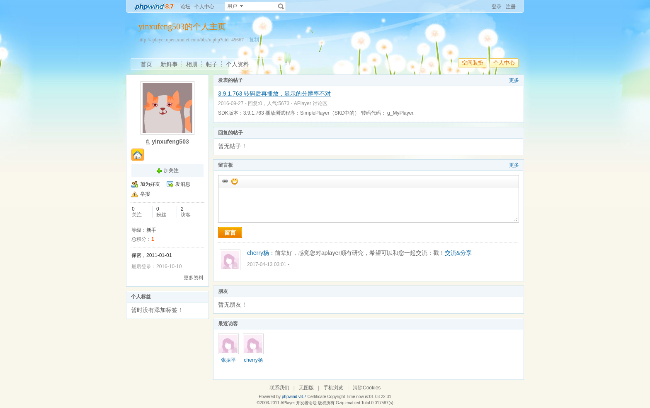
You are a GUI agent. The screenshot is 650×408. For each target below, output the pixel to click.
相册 (192, 64)
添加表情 (234, 181)
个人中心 (204, 6)
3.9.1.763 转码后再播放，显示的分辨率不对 (274, 93)
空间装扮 (472, 63)
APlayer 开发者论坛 (299, 403)
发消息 (182, 184)
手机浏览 (333, 388)
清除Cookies (367, 388)
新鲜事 (169, 64)
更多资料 (194, 278)
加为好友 (150, 184)
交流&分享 (458, 253)
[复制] (254, 40)
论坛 (185, 6)
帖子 (212, 64)
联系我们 (279, 388)
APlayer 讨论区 (310, 103)
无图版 (306, 388)
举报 (145, 194)
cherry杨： (261, 253)
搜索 (281, 6)
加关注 (171, 170)
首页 (146, 64)
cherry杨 (253, 360)
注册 (511, 6)
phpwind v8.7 (294, 396)
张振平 (228, 360)
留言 (230, 232)
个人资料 (237, 64)
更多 (514, 80)
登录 (497, 6)
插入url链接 (224, 181)
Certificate (316, 396)
